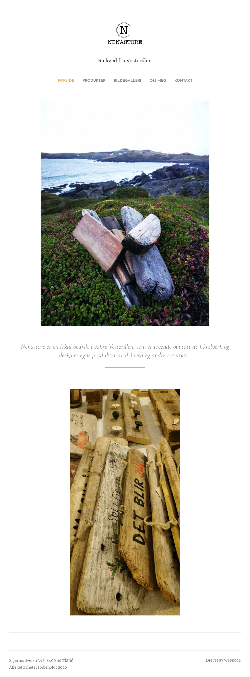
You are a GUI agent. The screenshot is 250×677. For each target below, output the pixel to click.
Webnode (232, 660)
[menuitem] (60, 80)
